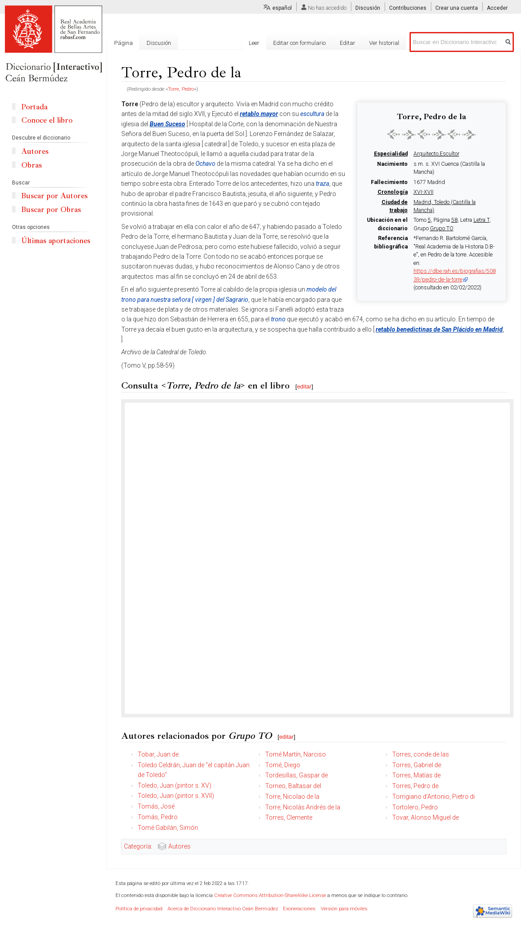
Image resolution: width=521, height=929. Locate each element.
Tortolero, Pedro (415, 807)
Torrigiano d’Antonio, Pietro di (433, 796)
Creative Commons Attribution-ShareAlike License (270, 895)
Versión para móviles (344, 909)
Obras (31, 165)
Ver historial (384, 43)
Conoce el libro (46, 120)
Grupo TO (441, 228)
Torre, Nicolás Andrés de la (302, 807)
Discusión (367, 8)
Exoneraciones (299, 909)
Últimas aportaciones (55, 240)
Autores (179, 846)
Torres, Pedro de (415, 785)
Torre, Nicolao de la (292, 796)
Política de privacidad (139, 909)
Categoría (137, 846)
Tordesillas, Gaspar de (296, 775)
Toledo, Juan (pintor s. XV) (174, 785)
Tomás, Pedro (158, 817)
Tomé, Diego (282, 765)
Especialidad (391, 154)
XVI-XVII (424, 192)
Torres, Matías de (416, 775)
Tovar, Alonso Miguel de (425, 817)
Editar (347, 43)
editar (304, 386)
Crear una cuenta (456, 8)
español (282, 8)
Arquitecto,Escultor (436, 154)
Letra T (481, 220)
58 (454, 220)
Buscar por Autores (54, 196)
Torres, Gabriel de (416, 765)
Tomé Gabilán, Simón (168, 827)
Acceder (497, 8)
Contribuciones (407, 8)
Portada (34, 107)
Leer (254, 43)
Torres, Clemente (288, 817)
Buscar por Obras (51, 209)
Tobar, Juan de (158, 754)
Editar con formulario (299, 43)
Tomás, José (156, 806)
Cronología (393, 192)
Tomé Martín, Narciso (295, 754)
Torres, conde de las (420, 754)
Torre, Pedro (181, 89)
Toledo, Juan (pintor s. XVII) (176, 795)
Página (123, 43)
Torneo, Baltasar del (293, 785)
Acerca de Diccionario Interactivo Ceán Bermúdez (222, 909)
